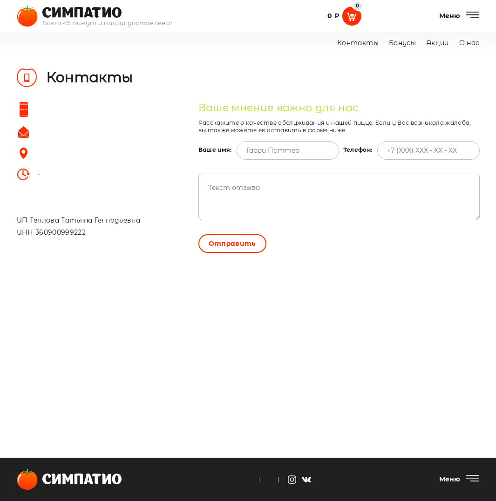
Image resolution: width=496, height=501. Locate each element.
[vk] (306, 479)
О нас (469, 43)
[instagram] (292, 479)
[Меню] (459, 16)
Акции (437, 43)
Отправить (232, 243)
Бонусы (402, 43)
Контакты (358, 43)
